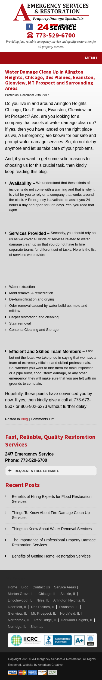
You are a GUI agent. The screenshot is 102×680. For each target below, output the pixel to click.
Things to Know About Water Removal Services (52, 529)
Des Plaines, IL (43, 607)
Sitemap (37, 626)
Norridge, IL (17, 626)
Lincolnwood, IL (20, 600)
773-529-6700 (55, 35)
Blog (24, 419)
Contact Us (41, 587)
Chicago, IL (47, 594)
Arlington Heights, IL (69, 600)
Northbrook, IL (19, 620)
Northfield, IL (70, 613)
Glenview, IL (17, 613)
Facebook (29, 27)
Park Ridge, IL (45, 620)
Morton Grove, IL (21, 594)
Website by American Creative (43, 664)
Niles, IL (42, 600)
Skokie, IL (68, 594)
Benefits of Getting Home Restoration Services (51, 556)
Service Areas (65, 587)
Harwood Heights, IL (77, 620)
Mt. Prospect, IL (43, 613)
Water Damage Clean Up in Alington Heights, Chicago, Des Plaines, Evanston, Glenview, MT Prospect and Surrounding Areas (50, 80)
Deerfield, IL (17, 607)
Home (12, 587)
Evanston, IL (68, 607)
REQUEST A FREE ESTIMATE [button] (33, 471)
